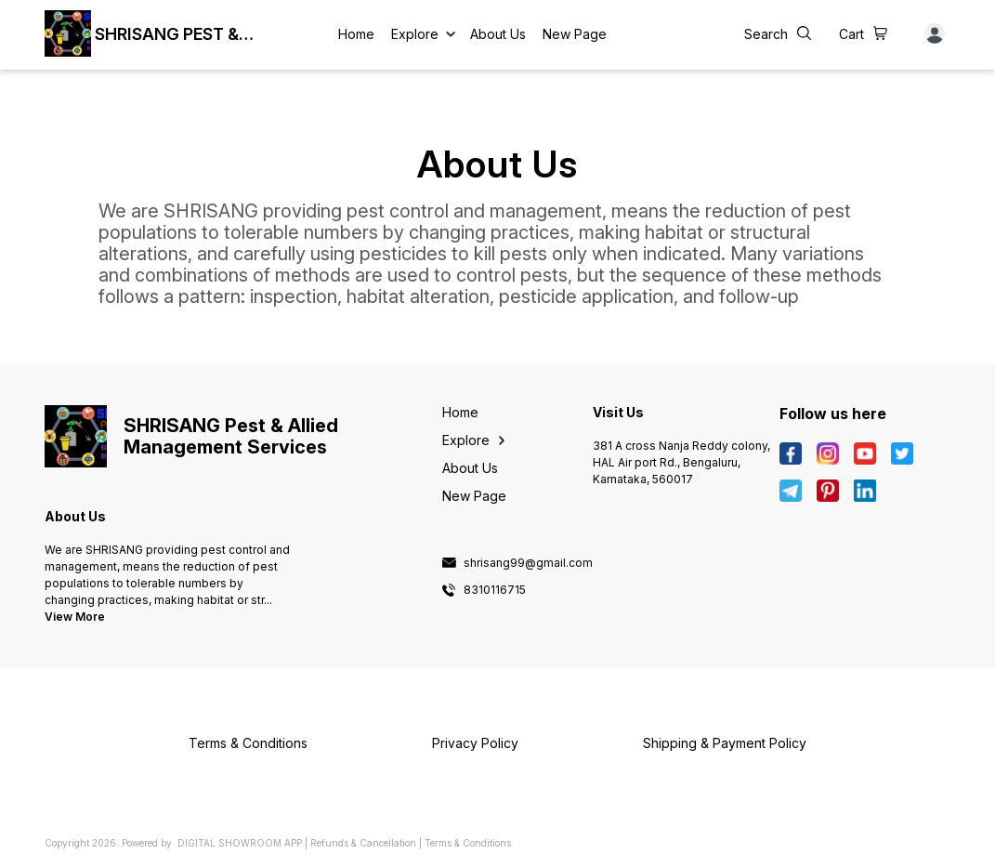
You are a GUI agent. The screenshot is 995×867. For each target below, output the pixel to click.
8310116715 (495, 590)
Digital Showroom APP (239, 842)
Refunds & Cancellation (363, 842)
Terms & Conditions (468, 842)
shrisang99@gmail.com (528, 563)
